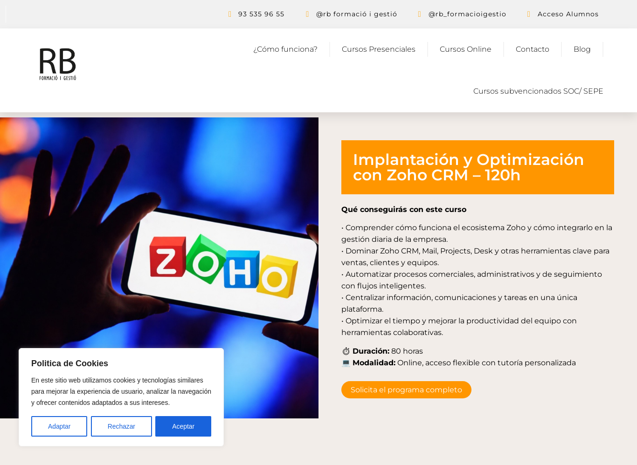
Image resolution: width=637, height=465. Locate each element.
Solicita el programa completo (406, 389)
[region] (121, 397)
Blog (582, 49)
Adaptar (59, 426)
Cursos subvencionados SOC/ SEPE (538, 91)
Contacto (532, 49)
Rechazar (121, 426)
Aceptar (183, 426)
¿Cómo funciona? (285, 49)
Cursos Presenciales (378, 49)
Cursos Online (466, 49)
